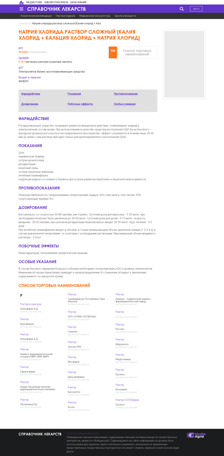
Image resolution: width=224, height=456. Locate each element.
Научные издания (65, 16)
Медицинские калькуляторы (94, 16)
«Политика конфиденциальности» (83, 433)
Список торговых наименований (130, 52)
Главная (23, 23)
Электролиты (38, 52)
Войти (196, 9)
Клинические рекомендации (36, 16)
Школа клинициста (125, 16)
